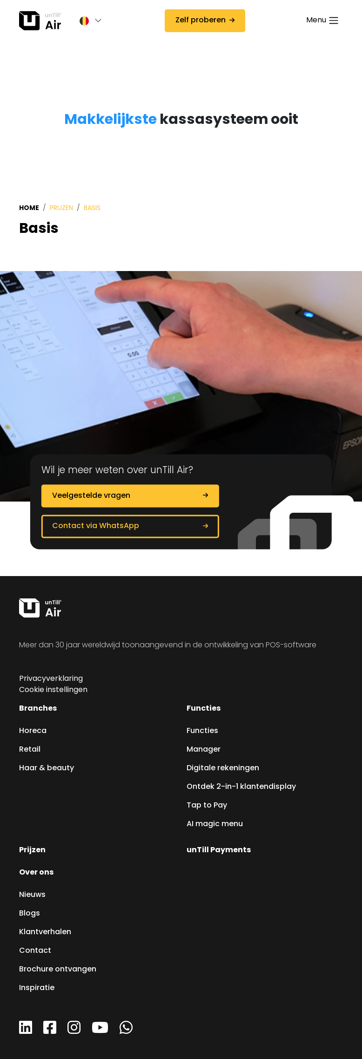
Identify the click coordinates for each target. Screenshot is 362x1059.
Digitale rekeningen (223, 768)
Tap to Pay (207, 806)
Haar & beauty (46, 768)
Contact (35, 951)
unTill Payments (219, 850)
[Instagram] (73, 1031)
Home (29, 208)
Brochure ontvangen (57, 970)
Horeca (33, 731)
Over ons (36, 872)
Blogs (29, 914)
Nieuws (32, 895)
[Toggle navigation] (322, 20)
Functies (204, 708)
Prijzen (61, 208)
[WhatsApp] (126, 1031)
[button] (86, 20)
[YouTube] (100, 1031)
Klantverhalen (45, 932)
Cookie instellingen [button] (53, 690)
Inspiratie (36, 988)
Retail (29, 750)
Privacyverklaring (51, 679)
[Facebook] (49, 1031)
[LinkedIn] (25, 1031)
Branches (38, 708)
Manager (204, 750)
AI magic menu (215, 824)
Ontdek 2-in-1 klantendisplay (241, 787)
